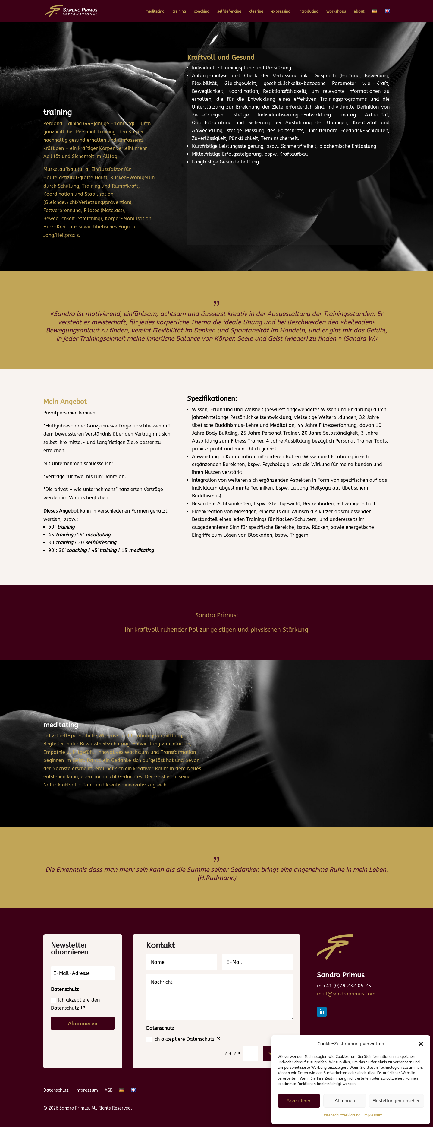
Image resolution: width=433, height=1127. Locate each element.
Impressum (372, 1115)
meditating (155, 11)
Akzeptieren (299, 1100)
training (179, 11)
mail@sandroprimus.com (346, 994)
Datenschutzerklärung (341, 1115)
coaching (201, 11)
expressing (280, 11)
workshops (336, 11)
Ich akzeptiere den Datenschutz (75, 1004)
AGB (109, 1090)
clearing (256, 11)
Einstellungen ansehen (396, 1100)
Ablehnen (345, 1100)
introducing (308, 11)
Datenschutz (56, 1090)
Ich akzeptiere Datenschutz (183, 1039)
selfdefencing (229, 11)
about (359, 11)
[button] (421, 1044)
